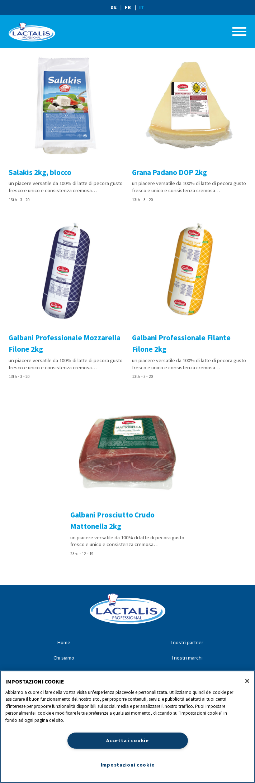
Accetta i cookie (127, 740)
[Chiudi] (247, 681)
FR (128, 7)
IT (142, 7)
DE (113, 7)
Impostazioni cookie (128, 765)
